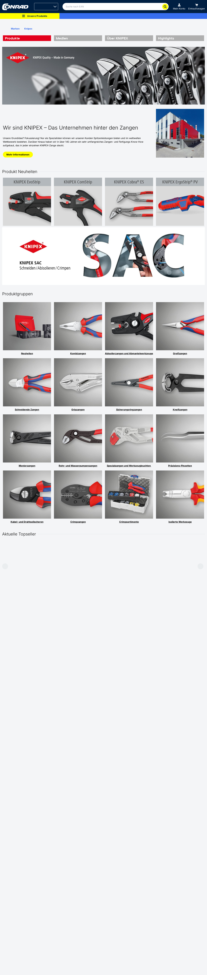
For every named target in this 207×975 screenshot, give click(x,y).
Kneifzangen (180, 409)
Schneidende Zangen (27, 409)
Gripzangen (78, 409)
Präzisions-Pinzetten (180, 465)
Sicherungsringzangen (129, 409)
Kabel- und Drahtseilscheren (27, 521)
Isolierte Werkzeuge (180, 521)
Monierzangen (27, 465)
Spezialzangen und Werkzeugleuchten (129, 465)
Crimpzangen (78, 521)
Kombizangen (78, 353)
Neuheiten (27, 353)
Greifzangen (180, 353)
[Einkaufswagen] (196, 6)
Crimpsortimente (129, 521)
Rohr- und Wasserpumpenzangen (78, 465)
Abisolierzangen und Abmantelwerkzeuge (129, 353)
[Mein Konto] (179, 6)
